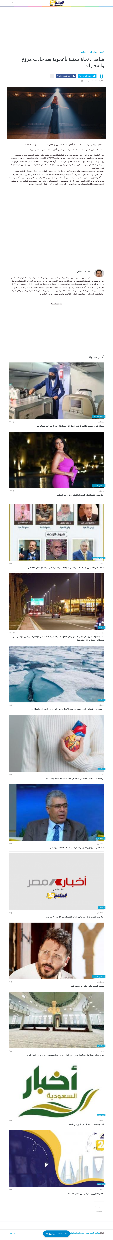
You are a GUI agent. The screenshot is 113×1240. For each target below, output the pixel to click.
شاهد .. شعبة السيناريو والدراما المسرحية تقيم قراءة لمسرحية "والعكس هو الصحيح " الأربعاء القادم (66, 568)
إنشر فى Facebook (64, 76)
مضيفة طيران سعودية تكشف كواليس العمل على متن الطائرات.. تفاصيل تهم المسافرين (70, 426)
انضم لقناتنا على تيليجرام (56, 1233)
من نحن (12, 1233)
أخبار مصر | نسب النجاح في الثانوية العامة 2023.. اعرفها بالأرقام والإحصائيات (75, 917)
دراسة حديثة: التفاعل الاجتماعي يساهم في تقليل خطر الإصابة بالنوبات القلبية (75, 779)
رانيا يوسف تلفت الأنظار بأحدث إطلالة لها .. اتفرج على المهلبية (80, 495)
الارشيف (101, 52)
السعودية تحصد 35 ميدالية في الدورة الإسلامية (86, 1124)
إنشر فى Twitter (85, 76)
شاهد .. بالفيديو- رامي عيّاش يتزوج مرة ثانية (87, 986)
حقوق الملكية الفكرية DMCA (73, 1233)
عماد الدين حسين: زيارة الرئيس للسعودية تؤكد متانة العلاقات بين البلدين (76, 848)
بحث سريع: (99, 1207)
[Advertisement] (56, 26)
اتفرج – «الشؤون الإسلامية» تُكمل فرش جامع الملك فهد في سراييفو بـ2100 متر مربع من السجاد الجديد (65, 1055)
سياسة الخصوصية (93, 1233)
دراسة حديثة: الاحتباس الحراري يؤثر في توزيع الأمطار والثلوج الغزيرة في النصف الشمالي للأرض (67, 709)
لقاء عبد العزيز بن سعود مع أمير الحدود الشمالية (86, 1194)
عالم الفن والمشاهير (88, 52)
